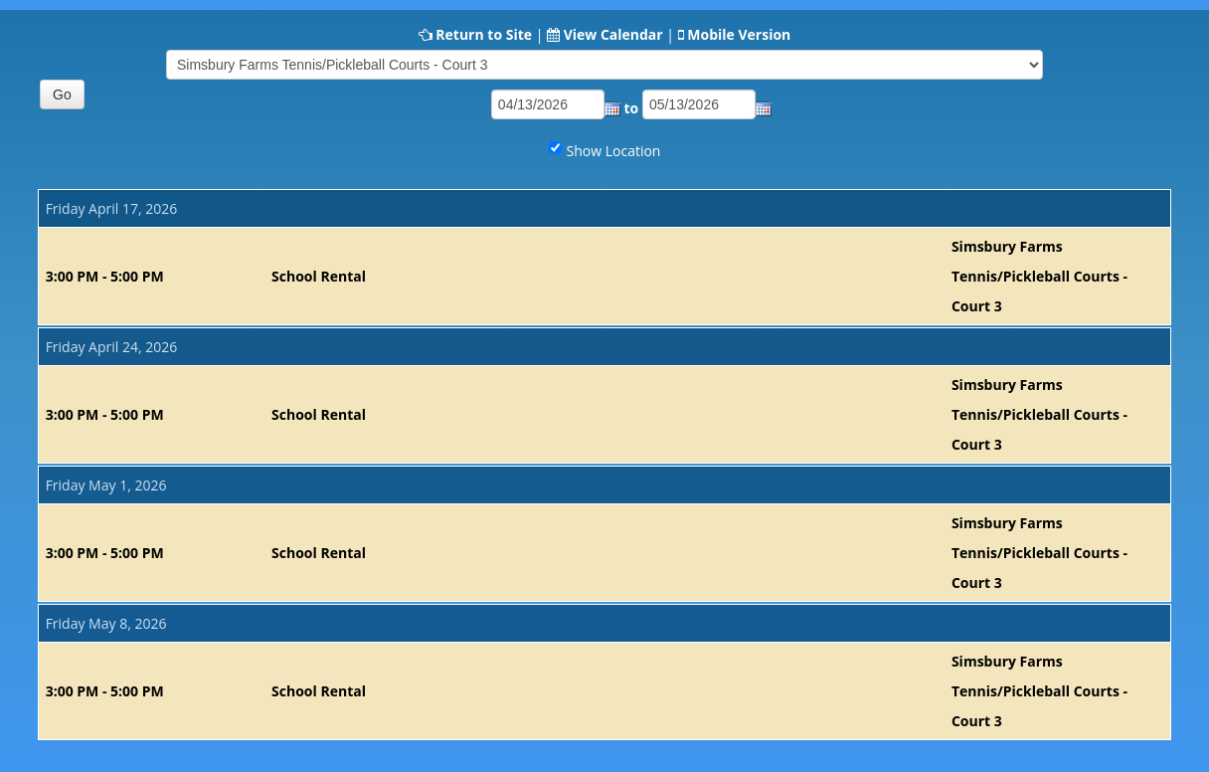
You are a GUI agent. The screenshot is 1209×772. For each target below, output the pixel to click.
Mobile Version (738, 34)
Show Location (614, 150)
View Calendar (613, 34)
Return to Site (483, 34)
